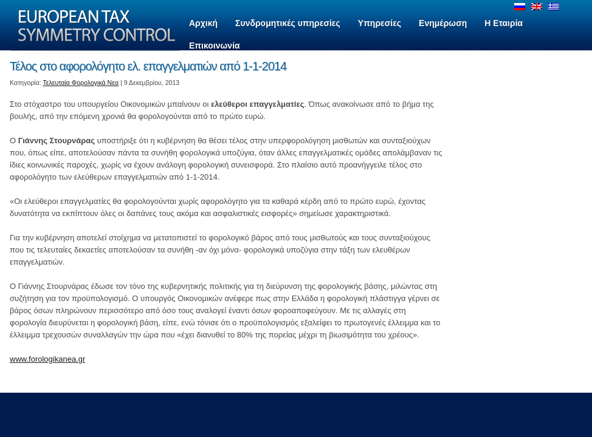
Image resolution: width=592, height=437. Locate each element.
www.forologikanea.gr (47, 359)
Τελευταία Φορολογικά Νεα (81, 82)
